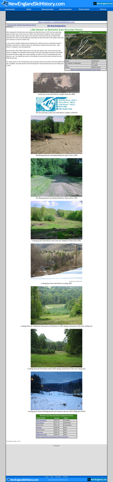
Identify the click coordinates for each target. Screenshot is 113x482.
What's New (58, 476)
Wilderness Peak (41, 434)
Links (52, 476)
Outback (39, 427)
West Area (39, 432)
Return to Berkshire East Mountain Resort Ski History (52, 437)
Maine (29, 9)
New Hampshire (65, 9)
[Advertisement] (56, 15)
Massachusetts (47, 9)
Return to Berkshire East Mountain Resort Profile (85, 69)
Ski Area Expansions (56, 26)
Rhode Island (84, 9)
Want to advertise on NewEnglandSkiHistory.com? (56, 22)
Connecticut (10, 9)
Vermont (103, 9)
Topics (46, 476)
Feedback (65, 476)
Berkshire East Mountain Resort (26, 25)
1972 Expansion (41, 420)
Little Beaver (40, 422)
